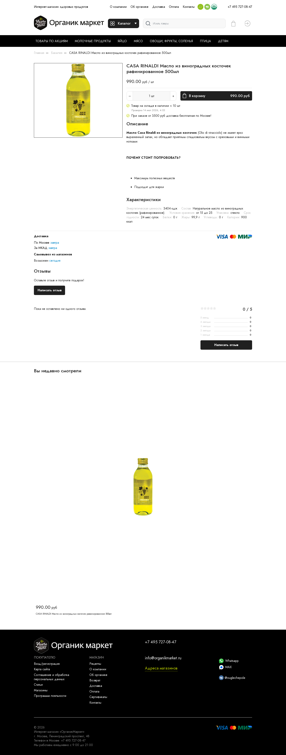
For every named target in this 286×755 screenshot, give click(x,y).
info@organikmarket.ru (163, 658)
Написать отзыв (50, 290)
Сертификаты (98, 697)
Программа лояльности (50, 695)
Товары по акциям (51, 41)
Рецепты (95, 663)
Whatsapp (229, 661)
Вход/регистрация (47, 663)
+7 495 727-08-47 (240, 6)
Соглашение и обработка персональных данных (51, 677)
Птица (205, 41)
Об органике (139, 6)
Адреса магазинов (161, 668)
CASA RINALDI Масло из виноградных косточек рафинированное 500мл (74, 614)
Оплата (174, 6)
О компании (118, 6)
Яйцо (122, 41)
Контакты (189, 6)
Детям (223, 41)
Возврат (94, 680)
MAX (225, 667)
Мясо (138, 41)
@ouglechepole (232, 678)
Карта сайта (42, 669)
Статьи (38, 684)
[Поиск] (184, 23)
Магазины (41, 690)
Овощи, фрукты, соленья (171, 41)
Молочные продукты (93, 41)
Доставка (158, 6)
